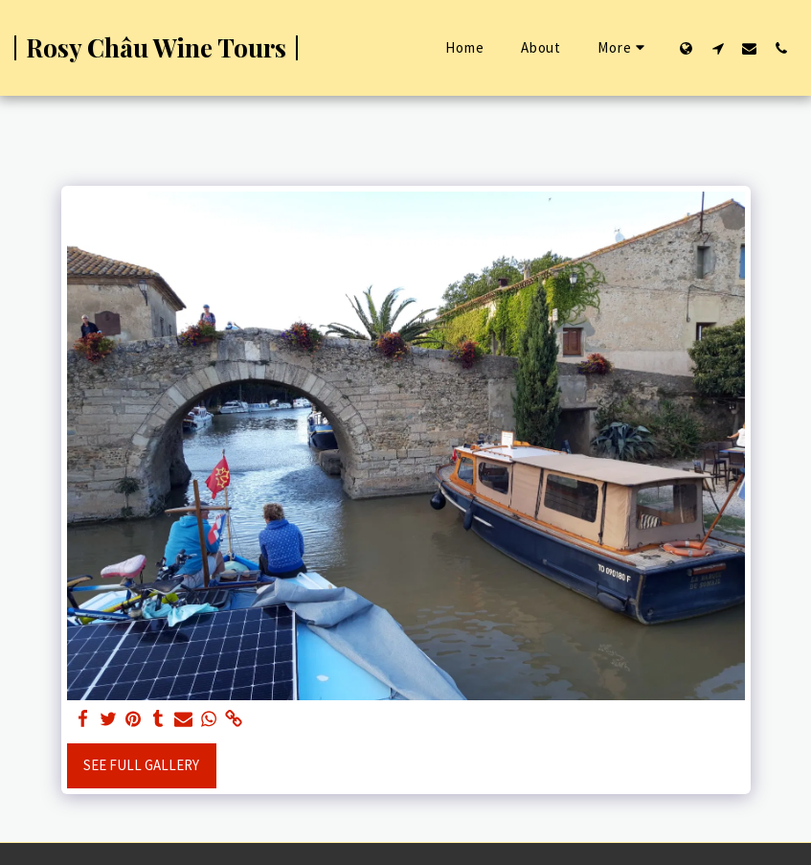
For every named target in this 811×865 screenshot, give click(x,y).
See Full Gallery (141, 765)
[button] (717, 48)
